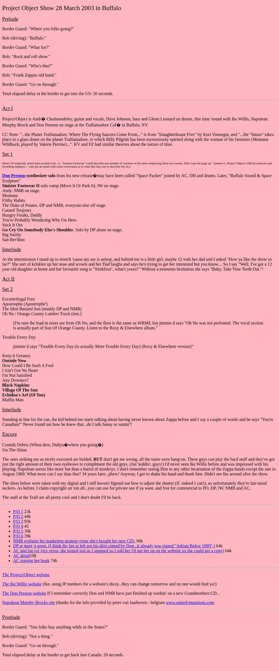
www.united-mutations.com (190, 602)
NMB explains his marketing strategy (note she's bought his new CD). (74, 541)
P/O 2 (18, 516)
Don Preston (13, 175)
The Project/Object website (26, 574)
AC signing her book (31, 560)
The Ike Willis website (21, 584)
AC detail (21, 555)
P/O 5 (18, 531)
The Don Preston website (24, 593)
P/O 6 (18, 536)
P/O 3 (18, 521)
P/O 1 (18, 511)
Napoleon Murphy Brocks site (28, 602)
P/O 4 (18, 526)
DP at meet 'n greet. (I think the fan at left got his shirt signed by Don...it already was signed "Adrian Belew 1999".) (114, 546)
